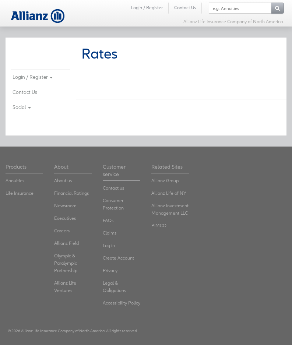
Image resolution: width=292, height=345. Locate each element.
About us (63, 180)
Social (22, 107)
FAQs (108, 220)
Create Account (118, 258)
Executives (65, 218)
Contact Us (185, 7)
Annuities (15, 180)
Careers (62, 230)
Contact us (113, 188)
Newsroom (65, 205)
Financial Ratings (71, 193)
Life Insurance (20, 193)
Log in (109, 245)
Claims (109, 233)
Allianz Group (165, 180)
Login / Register (147, 7)
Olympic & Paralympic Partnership (65, 263)
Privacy (110, 270)
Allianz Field (66, 243)
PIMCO (158, 225)
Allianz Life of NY (168, 193)
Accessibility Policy (121, 303)
